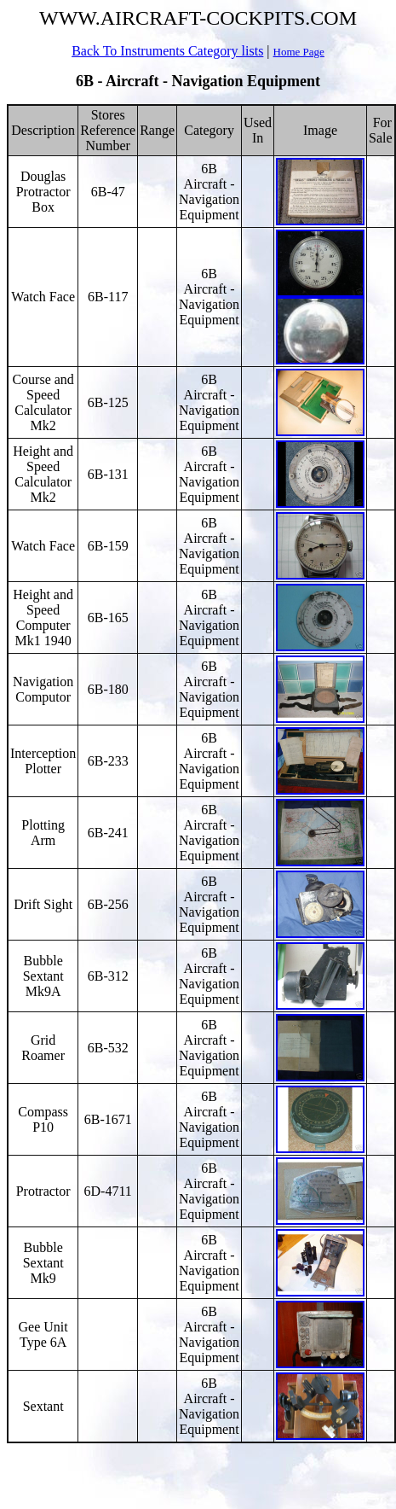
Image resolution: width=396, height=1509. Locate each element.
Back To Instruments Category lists (167, 51)
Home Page (298, 51)
